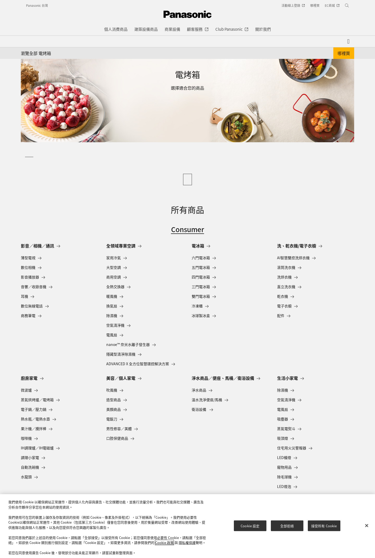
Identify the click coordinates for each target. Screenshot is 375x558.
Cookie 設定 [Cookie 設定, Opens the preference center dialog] (250, 525)
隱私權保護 (187, 542)
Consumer (187, 229)
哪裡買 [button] (344, 53)
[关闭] (366, 525)
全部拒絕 (287, 525)
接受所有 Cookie (324, 525)
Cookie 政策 (164, 542)
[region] (187, 526)
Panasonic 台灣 (37, 5)
